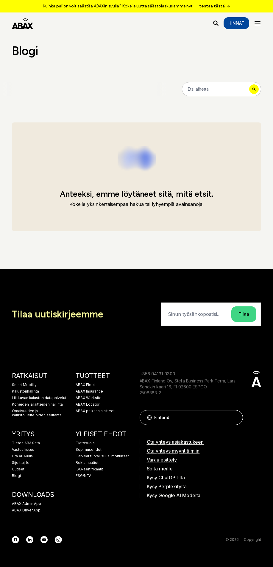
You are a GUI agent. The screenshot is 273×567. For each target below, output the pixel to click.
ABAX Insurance (89, 391)
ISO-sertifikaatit (89, 469)
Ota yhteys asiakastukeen (175, 442)
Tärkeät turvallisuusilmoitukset (102, 456)
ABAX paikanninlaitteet (95, 411)
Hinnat (236, 23)
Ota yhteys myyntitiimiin (173, 450)
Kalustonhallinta (25, 391)
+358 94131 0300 (157, 373)
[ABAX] (22, 23)
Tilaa (243, 313)
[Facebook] (15, 539)
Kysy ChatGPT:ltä (166, 477)
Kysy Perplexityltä (167, 486)
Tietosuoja (85, 443)
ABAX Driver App (26, 510)
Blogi (16, 476)
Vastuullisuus (23, 450)
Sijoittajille (20, 463)
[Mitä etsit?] (215, 23)
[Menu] (257, 23)
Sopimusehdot (88, 450)
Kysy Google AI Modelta (174, 495)
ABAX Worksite (88, 398)
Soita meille (160, 468)
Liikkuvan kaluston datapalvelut (39, 398)
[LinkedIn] (29, 539)
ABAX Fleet (85, 385)
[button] (235, 417)
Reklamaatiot (87, 463)
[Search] (221, 89)
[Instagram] (58, 539)
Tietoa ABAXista (26, 443)
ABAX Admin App (26, 504)
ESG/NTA (83, 476)
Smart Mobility (24, 385)
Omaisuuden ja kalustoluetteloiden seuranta (37, 413)
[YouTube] (44, 539)
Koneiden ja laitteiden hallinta (37, 404)
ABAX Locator (87, 404)
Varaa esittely (162, 459)
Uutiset (18, 469)
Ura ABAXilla (22, 456)
